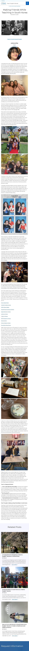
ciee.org (3, 0)
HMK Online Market (5, 307)
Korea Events (4, 320)
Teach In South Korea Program (14, 39)
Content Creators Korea (6, 305)
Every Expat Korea (5, 302)
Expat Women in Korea (6, 311)
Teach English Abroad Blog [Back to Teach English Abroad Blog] (16, 6)
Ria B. (14, 44)
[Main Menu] (27, 3)
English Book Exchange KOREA (7, 309)
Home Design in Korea (5, 323)
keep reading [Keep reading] (14, 564)
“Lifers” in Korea (4, 316)
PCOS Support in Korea (6, 318)
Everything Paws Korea (6, 325)
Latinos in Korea (4, 314)
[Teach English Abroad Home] (13, 3)
